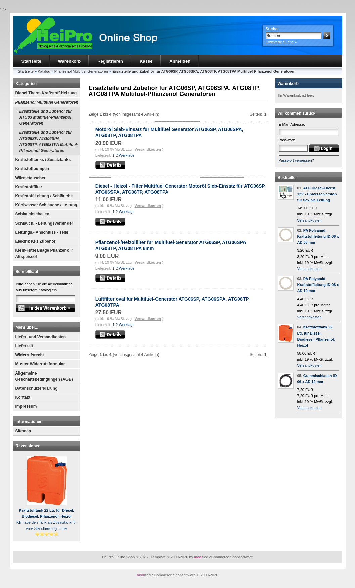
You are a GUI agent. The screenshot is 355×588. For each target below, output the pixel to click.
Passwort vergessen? (296, 160)
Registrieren (110, 61)
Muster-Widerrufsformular (40, 364)
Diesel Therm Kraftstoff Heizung (46, 93)
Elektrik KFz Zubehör (35, 241)
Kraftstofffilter (28, 187)
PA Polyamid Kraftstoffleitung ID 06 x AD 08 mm (318, 236)
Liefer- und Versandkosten (40, 337)
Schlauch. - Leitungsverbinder (44, 223)
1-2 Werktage (124, 155)
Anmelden (179, 61)
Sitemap (23, 431)
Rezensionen (28, 446)
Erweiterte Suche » (281, 42)
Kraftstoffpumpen (32, 168)
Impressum (26, 406)
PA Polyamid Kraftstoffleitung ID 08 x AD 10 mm (318, 285)
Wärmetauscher (30, 177)
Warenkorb (69, 61)
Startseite (31, 61)
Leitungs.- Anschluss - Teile (42, 232)
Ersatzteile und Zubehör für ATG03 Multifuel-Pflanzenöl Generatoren (45, 117)
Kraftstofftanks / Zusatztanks (43, 159)
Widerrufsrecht (29, 355)
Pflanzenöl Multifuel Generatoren (46, 102)
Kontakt (23, 397)
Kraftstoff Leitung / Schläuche (44, 196)
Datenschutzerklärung (36, 388)
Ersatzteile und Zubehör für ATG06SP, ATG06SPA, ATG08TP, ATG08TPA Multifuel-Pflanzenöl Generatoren (48, 141)
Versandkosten (148, 149)
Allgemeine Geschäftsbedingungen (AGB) (44, 376)
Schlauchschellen (32, 214)
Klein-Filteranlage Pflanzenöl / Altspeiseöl (44, 253)
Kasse (146, 61)
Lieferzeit (24, 346)
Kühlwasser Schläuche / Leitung (46, 205)
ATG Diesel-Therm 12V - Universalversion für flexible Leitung (317, 194)
